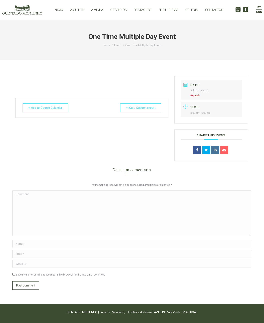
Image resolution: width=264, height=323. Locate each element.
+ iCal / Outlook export (140, 108)
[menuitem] (58, 10)
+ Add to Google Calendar (45, 108)
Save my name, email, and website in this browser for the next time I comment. (60, 274)
